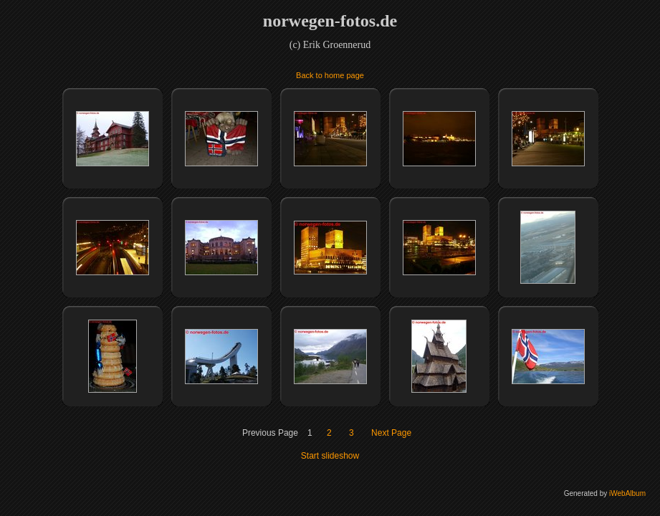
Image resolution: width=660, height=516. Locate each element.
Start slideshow (330, 456)
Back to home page (330, 75)
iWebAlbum (627, 493)
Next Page (391, 433)
